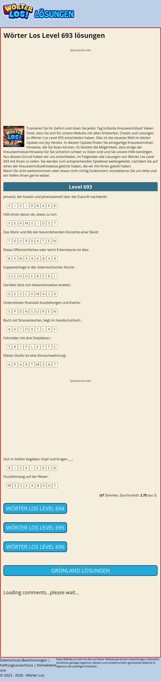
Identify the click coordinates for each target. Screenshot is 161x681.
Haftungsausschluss (16, 665)
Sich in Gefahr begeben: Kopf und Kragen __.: (38, 459)
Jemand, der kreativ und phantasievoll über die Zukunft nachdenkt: (55, 196)
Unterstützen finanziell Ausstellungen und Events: (42, 302)
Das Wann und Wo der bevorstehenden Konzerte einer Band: (51, 232)
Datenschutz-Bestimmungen (23, 660)
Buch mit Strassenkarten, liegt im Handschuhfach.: (42, 320)
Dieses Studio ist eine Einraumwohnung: (34, 355)
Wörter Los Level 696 (35, 546)
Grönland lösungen (80, 570)
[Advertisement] (80, 83)
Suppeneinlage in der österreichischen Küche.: (39, 267)
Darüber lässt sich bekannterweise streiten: (37, 285)
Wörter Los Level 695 (35, 527)
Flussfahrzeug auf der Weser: (26, 476)
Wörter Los (35, 675)
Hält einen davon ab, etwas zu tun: (30, 214)
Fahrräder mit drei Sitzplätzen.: (27, 338)
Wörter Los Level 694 (35, 508)
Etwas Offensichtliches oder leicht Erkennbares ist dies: (46, 249)
